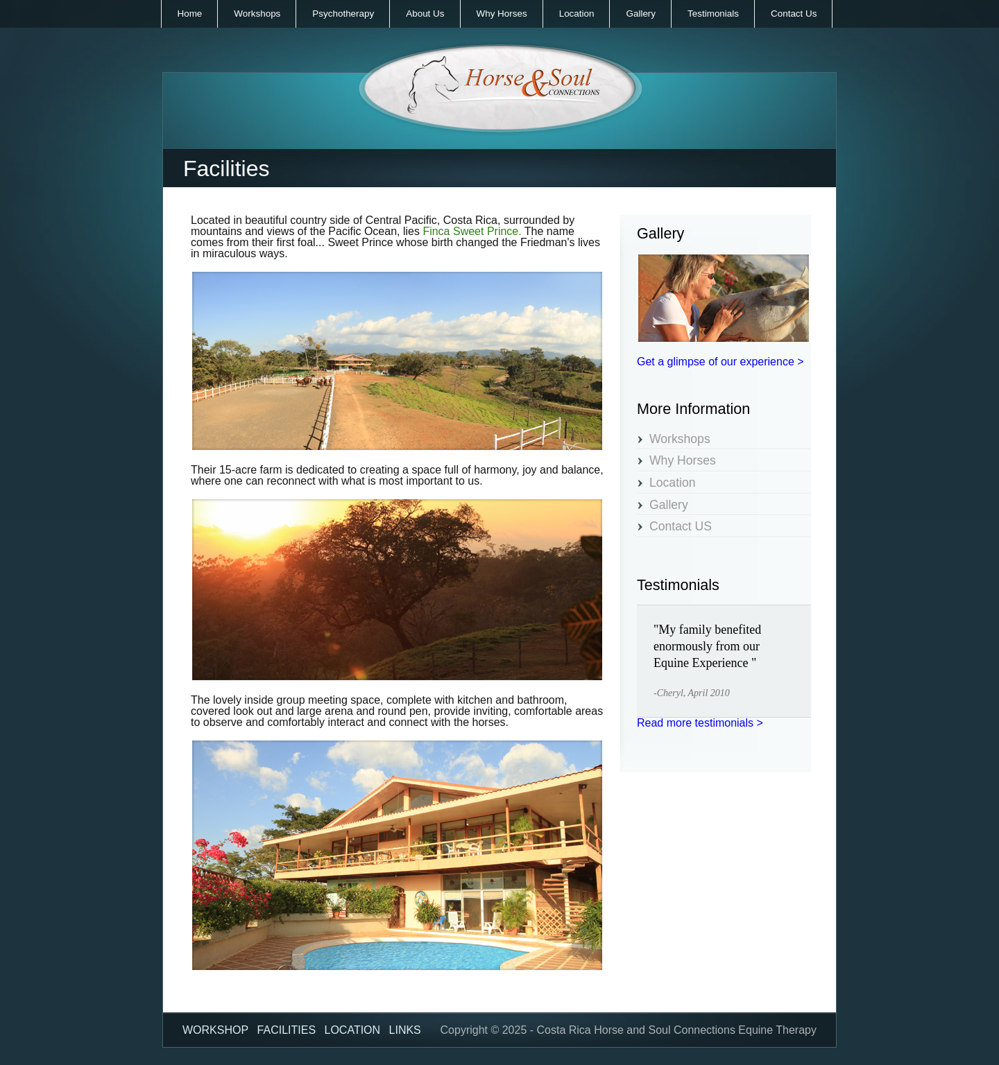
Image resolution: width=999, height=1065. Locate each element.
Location (577, 13)
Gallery (641, 13)
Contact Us (794, 13)
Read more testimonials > (700, 723)
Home (190, 13)
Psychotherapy (343, 13)
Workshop (215, 1030)
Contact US (680, 527)
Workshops (257, 13)
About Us (425, 13)
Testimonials (713, 13)
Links (405, 1030)
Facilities (286, 1030)
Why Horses (502, 13)
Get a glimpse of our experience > (720, 361)
